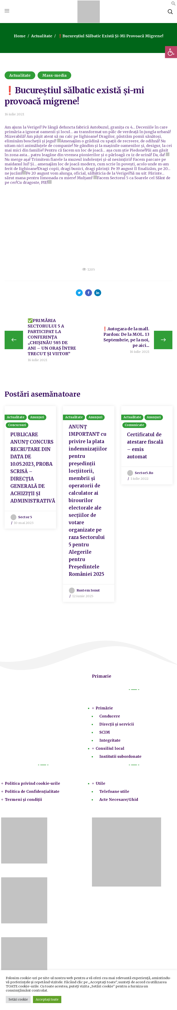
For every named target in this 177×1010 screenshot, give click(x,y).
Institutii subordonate (120, 757)
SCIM (104, 733)
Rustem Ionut (88, 592)
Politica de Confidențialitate (32, 792)
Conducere (109, 717)
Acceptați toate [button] (47, 999)
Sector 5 (25, 518)
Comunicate (134, 426)
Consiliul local (110, 749)
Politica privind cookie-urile (32, 784)
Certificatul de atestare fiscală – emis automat (145, 447)
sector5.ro (144, 474)
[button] (171, 52)
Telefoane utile (114, 792)
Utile (100, 784)
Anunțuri (37, 419)
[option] (30, 468)
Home (20, 36)
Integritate (110, 741)
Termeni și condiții (23, 801)
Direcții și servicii (116, 725)
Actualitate (41, 36)
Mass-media (54, 75)
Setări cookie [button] (18, 999)
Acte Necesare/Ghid (118, 801)
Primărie (104, 709)
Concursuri (17, 426)
